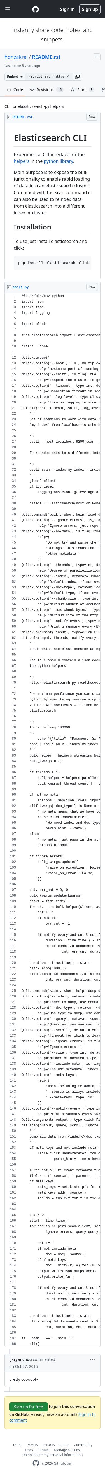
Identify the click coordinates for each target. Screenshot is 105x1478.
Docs (29, 1449)
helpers (21, 161)
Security (49, 1444)
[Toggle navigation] (7, 9)
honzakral (16, 57)
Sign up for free (28, 1406)
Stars (82, 89)
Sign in (67, 9)
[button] (77, 77)
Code (15, 89)
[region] (52, 201)
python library (58, 161)
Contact (44, 1449)
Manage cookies (67, 1449)
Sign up (90, 9)
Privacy (32, 1444)
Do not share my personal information (52, 1455)
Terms (17, 1444)
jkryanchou (21, 1359)
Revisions (47, 89)
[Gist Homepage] (35, 9)
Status (64, 1444)
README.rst (46, 57)
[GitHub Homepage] (35, 1463)
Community (83, 1444)
